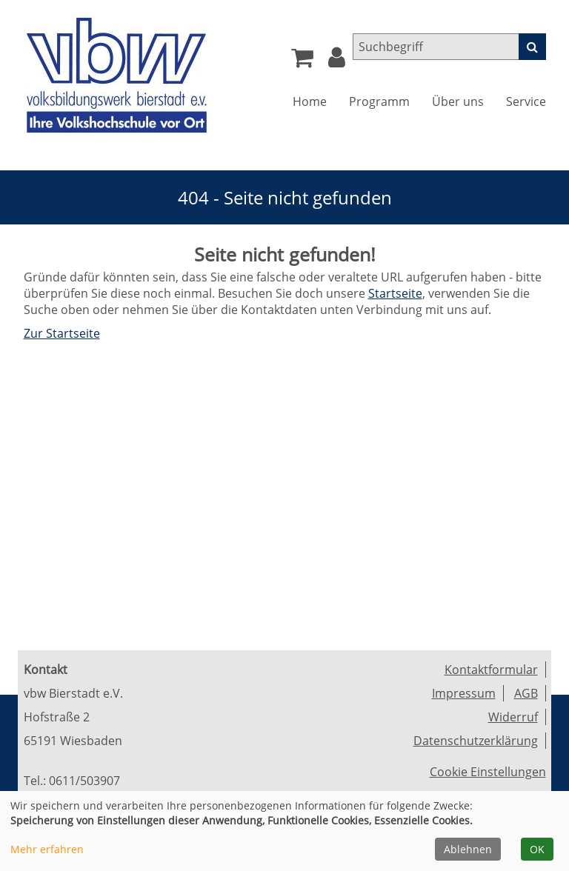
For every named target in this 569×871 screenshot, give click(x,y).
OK (537, 849)
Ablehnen (468, 849)
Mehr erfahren (47, 849)
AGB (526, 693)
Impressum (464, 693)
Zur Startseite (62, 333)
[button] (336, 61)
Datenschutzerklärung (475, 740)
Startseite (395, 293)
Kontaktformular (491, 669)
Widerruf (513, 717)
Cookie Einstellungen (488, 772)
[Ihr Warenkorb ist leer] (302, 61)
